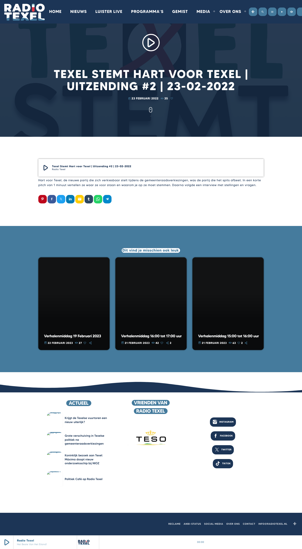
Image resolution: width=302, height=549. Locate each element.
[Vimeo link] (24, 11)
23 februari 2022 (143, 99)
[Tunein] (253, 12)
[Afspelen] (282, 12)
